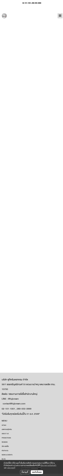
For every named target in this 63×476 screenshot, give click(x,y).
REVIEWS (5, 442)
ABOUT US (5, 433)
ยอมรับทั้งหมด (37, 472)
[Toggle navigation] (60, 15)
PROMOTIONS (6, 438)
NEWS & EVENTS (7, 455)
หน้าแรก (4, 425)
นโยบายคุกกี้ (11, 468)
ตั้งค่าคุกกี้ (25, 472)
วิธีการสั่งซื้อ (5, 446)
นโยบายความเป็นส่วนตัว (48, 465)
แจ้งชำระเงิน (5, 450)
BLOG (3, 459)
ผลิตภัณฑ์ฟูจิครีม (7, 429)
